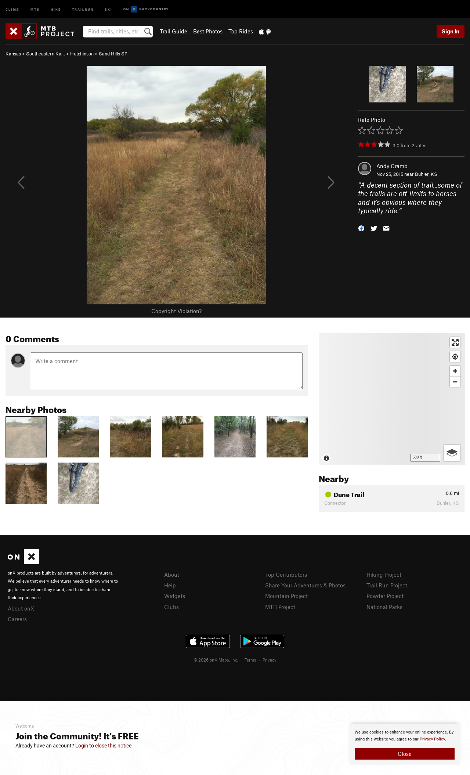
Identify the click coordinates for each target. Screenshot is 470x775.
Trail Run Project (386, 585)
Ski (108, 9)
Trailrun (83, 9)
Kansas (13, 54)
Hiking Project (383, 574)
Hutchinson (82, 54)
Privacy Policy (432, 739)
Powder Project (385, 596)
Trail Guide (173, 31)
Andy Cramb (392, 166)
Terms (250, 659)
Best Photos (208, 31)
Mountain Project (286, 596)
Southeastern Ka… (45, 54)
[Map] (391, 399)
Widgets (174, 596)
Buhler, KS (426, 174)
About (171, 574)
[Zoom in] (455, 371)
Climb (12, 9)
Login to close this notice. (104, 746)
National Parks (384, 607)
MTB (35, 9)
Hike (56, 9)
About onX (21, 608)
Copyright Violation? (176, 311)
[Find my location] (455, 356)
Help (170, 585)
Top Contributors (286, 574)
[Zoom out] (455, 381)
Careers (17, 619)
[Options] (452, 453)
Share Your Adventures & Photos (305, 585)
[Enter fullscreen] (455, 342)
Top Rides (240, 31)
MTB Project (280, 607)
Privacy (269, 659)
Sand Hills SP (113, 54)
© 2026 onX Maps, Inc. (216, 659)
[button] (361, 228)
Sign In (450, 31)
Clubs (171, 607)
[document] (405, 744)
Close (405, 753)
